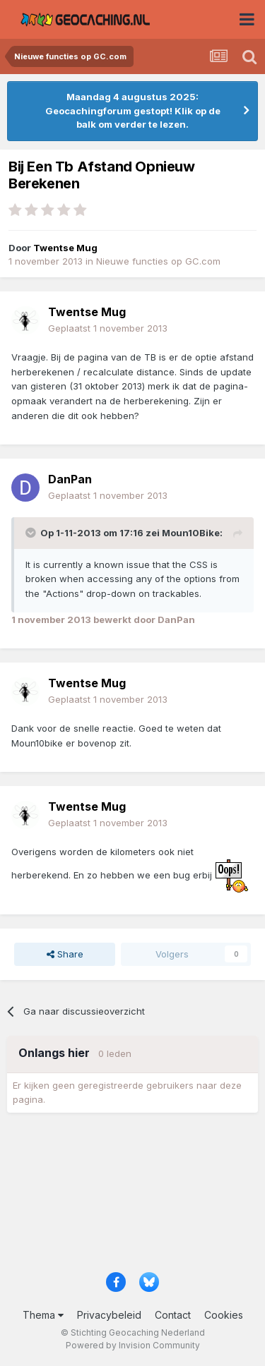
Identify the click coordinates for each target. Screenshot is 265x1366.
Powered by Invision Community (133, 1345)
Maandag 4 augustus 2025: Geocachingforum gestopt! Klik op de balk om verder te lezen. (132, 110)
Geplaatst (107, 328)
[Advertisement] (132, 1197)
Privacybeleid (109, 1315)
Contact (173, 1315)
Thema (43, 1315)
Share (65, 954)
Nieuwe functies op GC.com (158, 261)
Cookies (223, 1315)
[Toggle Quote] (31, 532)
